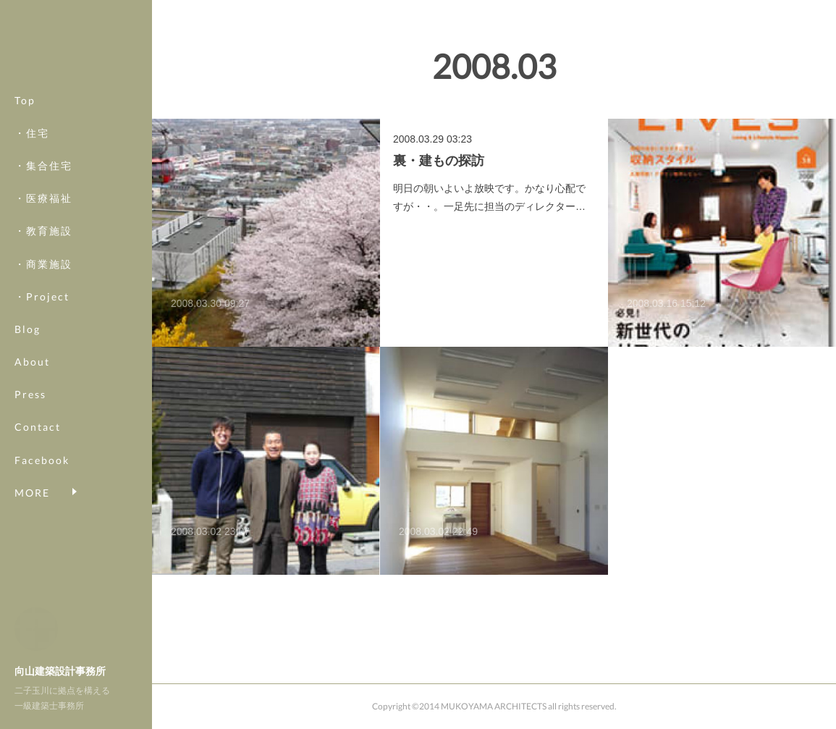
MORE (32, 476)
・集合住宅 (43, 182)
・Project (41, 312)
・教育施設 (43, 247)
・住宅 (31, 149)
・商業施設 (43, 280)
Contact (37, 443)
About (32, 378)
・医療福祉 (43, 214)
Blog (27, 346)
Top (24, 116)
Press (30, 411)
